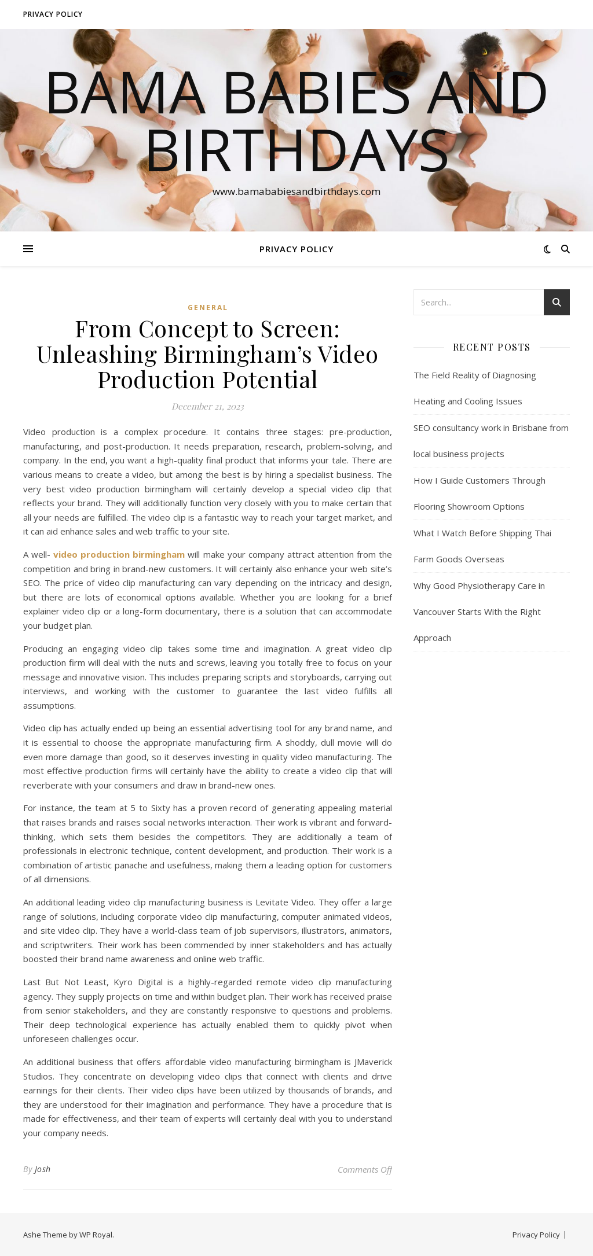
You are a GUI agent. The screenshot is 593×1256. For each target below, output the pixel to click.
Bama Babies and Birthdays (296, 120)
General (208, 307)
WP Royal (95, 1234)
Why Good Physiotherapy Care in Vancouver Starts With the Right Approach (479, 611)
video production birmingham (119, 554)
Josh (43, 1168)
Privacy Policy (53, 14)
